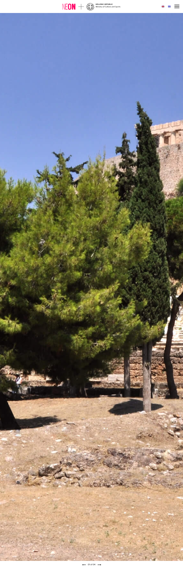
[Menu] (175, 6)
